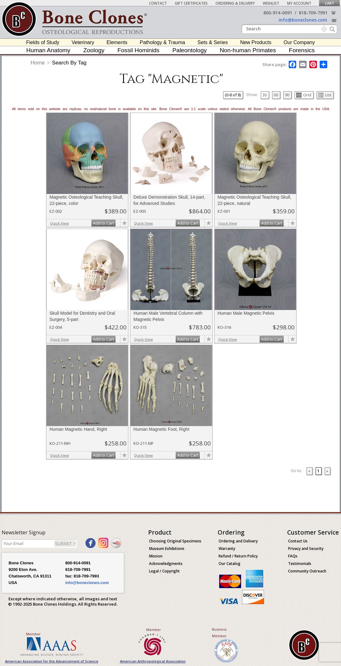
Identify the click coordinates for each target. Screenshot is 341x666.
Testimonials (299, 563)
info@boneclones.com (303, 20)
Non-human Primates (248, 50)
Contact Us (297, 541)
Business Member (219, 632)
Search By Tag (69, 63)
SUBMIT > (65, 544)
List (324, 95)
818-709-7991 (313, 13)
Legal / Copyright (164, 571)
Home (38, 63)
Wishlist (271, 3)
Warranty (227, 548)
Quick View (59, 223)
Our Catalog (229, 563)
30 (264, 95)
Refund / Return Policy (238, 556)
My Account (299, 3)
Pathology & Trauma (162, 42)
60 (276, 95)
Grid (303, 95)
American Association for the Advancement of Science (51, 661)
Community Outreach (307, 571)
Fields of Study (42, 42)
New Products (255, 42)
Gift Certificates (191, 3)
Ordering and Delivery (238, 541)
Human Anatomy (48, 50)
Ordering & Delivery (235, 3)
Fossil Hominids (138, 50)
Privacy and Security (305, 548)
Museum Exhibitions (166, 548)
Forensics (302, 50)
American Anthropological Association (153, 661)
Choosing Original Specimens (175, 541)
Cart (329, 3)
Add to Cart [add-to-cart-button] (103, 223)
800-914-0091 (277, 13)
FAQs (292, 556)
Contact (158, 3)
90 (287, 95)
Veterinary (83, 42)
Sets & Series (213, 42)
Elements (116, 42)
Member (33, 634)
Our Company (299, 42)
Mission (156, 556)
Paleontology (189, 50)
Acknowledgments (166, 563)
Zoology (94, 50)
